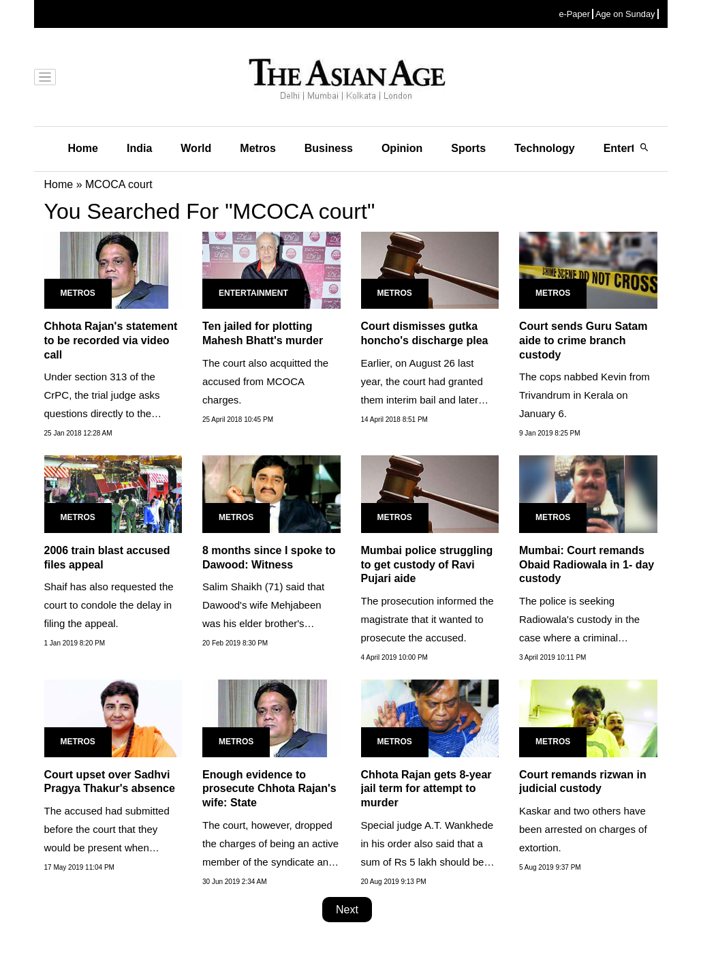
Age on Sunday (625, 14)
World (196, 148)
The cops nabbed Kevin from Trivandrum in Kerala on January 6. (584, 395)
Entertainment (253, 293)
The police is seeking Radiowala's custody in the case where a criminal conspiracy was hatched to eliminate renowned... (579, 637)
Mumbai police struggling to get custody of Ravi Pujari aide (427, 565)
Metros (257, 148)
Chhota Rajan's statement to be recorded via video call (111, 340)
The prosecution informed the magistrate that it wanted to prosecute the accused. (427, 619)
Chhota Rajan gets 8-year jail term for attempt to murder (426, 789)
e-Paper (574, 14)
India (139, 148)
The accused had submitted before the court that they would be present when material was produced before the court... (111, 847)
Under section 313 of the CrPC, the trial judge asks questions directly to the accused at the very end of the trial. (112, 413)
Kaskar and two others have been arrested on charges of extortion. (583, 829)
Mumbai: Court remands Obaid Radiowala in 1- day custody (586, 565)
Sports (468, 148)
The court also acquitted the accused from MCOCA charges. (265, 381)
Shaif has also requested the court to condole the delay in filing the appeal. (109, 605)
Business (329, 148)
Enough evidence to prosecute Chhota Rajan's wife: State (269, 789)
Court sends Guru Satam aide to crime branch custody (583, 340)
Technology (544, 148)
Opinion (401, 148)
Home (83, 148)
